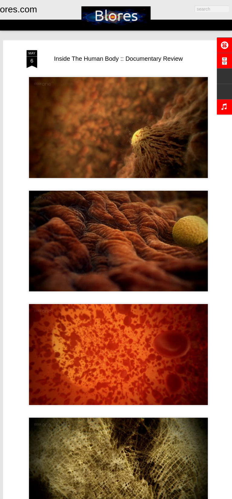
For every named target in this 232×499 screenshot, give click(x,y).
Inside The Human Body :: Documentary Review (118, 58)
